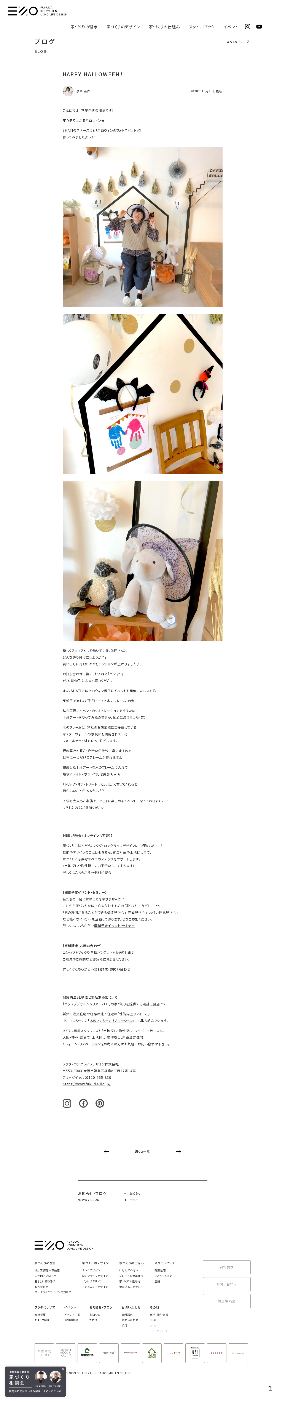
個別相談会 (103, 872)
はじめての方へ (129, 1270)
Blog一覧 (142, 1151)
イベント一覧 (72, 1314)
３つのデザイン (91, 1270)
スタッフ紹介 (42, 1320)
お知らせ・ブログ (101, 1307)
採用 (124, 1325)
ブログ (45, 41)
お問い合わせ (226, 1280)
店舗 (157, 1281)
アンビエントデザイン (95, 1286)
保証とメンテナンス (131, 1286)
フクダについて (45, 1307)
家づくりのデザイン (150, 11)
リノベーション (163, 1275)
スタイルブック (211, 11)
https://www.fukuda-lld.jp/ (87, 1083)
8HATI (154, 1320)
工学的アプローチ (46, 1275)
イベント (234, 11)
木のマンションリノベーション (111, 1020)
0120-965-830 (98, 1077)
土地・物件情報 (159, 1314)
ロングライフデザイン (95, 1275)
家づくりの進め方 (130, 1281)
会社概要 (40, 1314)
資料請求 (226, 1266)
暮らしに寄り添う (45, 1281)
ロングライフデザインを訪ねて (53, 1292)
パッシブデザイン (92, 1281)
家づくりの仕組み (182, 11)
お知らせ (232, 41)
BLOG (41, 51)
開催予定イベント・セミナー (114, 925)
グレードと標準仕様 (131, 1275)
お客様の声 (42, 1286)
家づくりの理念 (119, 11)
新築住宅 (160, 1270)
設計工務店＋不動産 (47, 1270)
